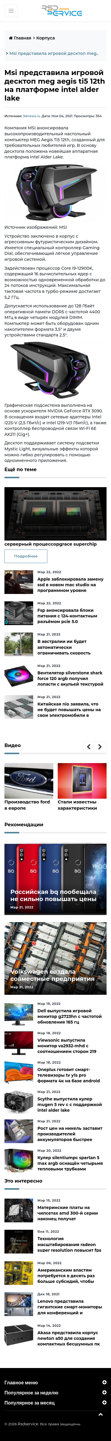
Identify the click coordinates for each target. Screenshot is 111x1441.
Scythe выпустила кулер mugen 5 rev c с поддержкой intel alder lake (70, 1104)
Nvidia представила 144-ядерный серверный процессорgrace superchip (50, 541)
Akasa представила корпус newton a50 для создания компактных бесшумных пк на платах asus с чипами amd (70, 1341)
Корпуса (45, 38)
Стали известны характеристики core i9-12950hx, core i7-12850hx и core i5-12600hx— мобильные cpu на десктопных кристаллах (82, 805)
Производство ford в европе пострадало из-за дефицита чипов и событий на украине (27, 805)
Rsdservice (28, 1423)
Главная (20, 38)
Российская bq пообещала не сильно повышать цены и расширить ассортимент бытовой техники (53, 902)
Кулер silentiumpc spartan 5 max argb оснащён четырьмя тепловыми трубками (70, 1163)
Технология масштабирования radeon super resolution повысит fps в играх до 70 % (70, 1247)
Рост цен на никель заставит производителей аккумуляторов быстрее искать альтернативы (70, 1137)
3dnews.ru (31, 116)
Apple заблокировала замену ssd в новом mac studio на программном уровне (71, 584)
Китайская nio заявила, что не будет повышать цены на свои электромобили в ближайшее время (69, 712)
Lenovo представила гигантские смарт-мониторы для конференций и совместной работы (70, 1310)
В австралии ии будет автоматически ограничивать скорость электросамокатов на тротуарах (64, 653)
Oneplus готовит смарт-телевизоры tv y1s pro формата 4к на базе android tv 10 (69, 1078)
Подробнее (26, 556)
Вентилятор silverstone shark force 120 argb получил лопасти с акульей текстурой (71, 678)
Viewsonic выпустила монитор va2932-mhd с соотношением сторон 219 (67, 1046)
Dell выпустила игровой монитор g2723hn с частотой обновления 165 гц (70, 1016)
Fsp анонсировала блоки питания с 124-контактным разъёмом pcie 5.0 (67, 616)
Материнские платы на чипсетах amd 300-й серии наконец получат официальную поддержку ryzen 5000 (68, 1219)
